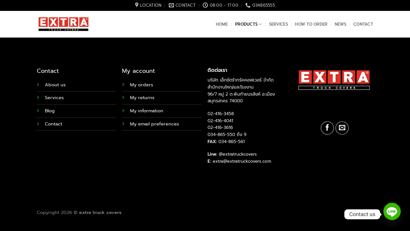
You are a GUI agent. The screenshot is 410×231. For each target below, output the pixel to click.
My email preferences (154, 123)
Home (222, 24)
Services (278, 24)
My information (146, 110)
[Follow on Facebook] (327, 128)
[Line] (392, 214)
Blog (50, 110)
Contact (363, 24)
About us (55, 84)
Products (248, 24)
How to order (311, 24)
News (340, 24)
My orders (141, 84)
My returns (142, 97)
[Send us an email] (342, 128)
